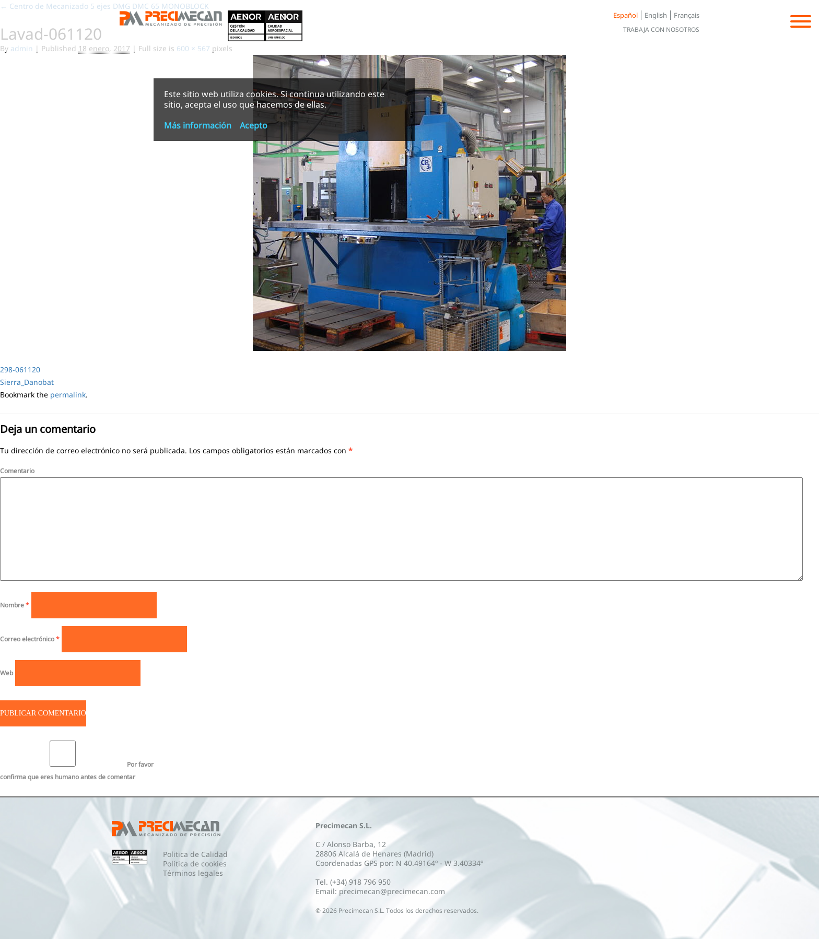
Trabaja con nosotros (661, 29)
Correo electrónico (30, 639)
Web (6, 672)
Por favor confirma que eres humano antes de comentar (77, 761)
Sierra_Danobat (27, 382)
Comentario (17, 470)
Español (625, 15)
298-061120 (20, 369)
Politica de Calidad (195, 854)
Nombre (14, 605)
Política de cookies (195, 863)
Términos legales (193, 873)
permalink (68, 395)
